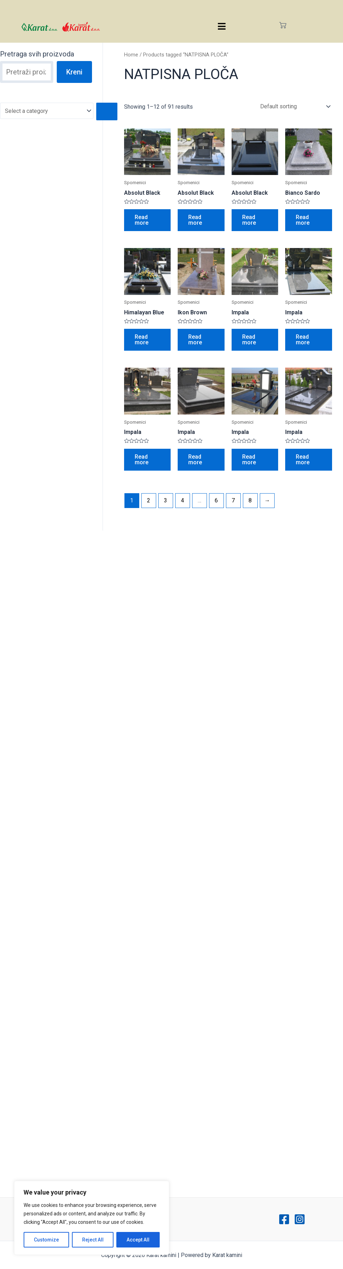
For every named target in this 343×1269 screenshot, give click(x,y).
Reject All (93, 1240)
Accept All (138, 1240)
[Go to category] (106, 111)
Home (131, 55)
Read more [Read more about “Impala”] (249, 339)
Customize (46, 1240)
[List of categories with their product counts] (46, 111)
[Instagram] (299, 1219)
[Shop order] (294, 106)
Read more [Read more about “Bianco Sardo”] (303, 220)
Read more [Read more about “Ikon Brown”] (195, 339)
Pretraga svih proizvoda (37, 54)
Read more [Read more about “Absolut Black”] (141, 220)
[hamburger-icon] (221, 26)
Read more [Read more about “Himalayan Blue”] (141, 339)
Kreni (74, 72)
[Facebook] (284, 1219)
